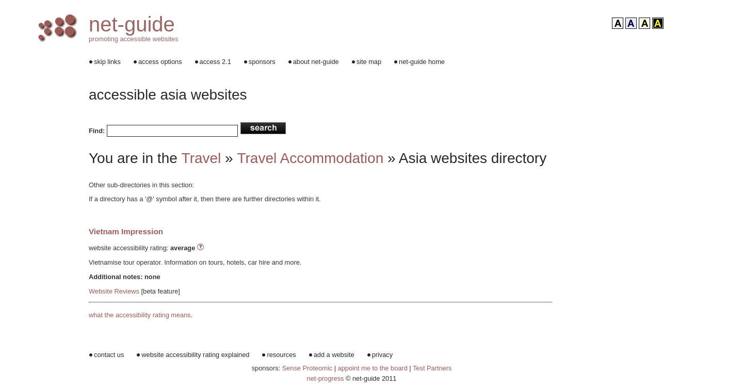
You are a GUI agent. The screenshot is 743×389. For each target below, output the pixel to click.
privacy (382, 355)
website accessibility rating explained (195, 355)
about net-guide (316, 62)
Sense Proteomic (307, 368)
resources (281, 355)
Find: (97, 131)
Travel (201, 158)
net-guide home (422, 62)
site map (369, 62)
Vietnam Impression (126, 231)
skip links (107, 62)
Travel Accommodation (310, 158)
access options (160, 62)
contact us (109, 355)
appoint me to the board (374, 368)
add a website (334, 355)
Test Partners (432, 368)
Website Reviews (114, 291)
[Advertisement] (648, 206)
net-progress (325, 378)
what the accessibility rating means (140, 315)
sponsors (262, 62)
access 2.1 (215, 62)
